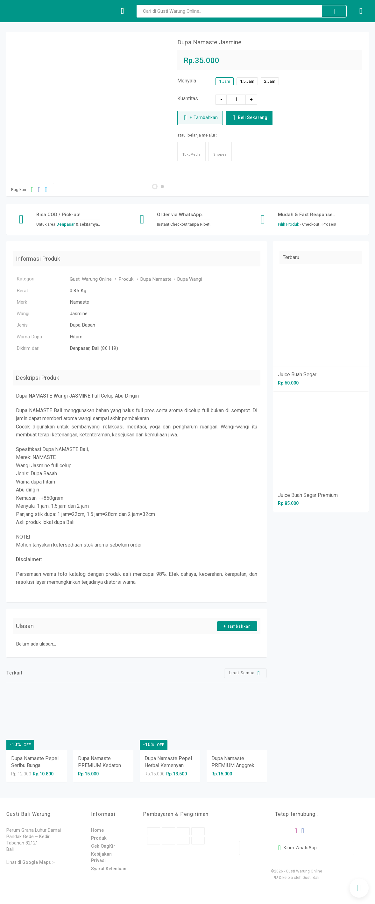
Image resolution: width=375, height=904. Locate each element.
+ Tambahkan (200, 118)
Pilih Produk (288, 224)
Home (97, 830)
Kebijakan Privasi (101, 857)
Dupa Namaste (156, 279)
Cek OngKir (103, 846)
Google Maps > (38, 862)
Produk (99, 838)
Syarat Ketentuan (108, 869)
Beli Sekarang (249, 118)
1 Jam (224, 81)
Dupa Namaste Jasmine (209, 42)
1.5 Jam (247, 81)
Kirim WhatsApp (297, 848)
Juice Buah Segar (297, 374)
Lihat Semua (245, 673)
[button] (155, 186)
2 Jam (269, 81)
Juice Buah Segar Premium (308, 495)
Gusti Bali (310, 877)
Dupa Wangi (189, 279)
